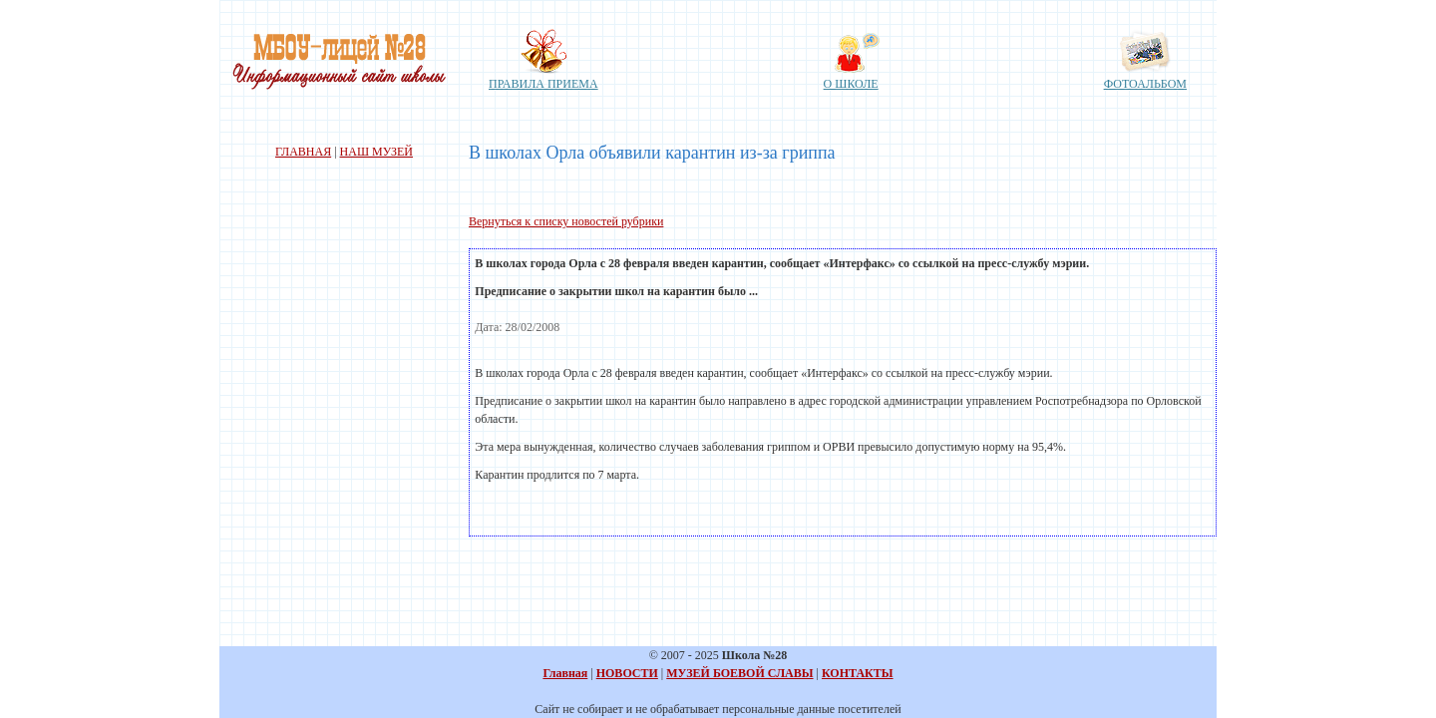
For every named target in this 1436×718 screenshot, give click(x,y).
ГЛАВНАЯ (303, 152)
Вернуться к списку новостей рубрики (566, 221)
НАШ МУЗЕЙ (376, 152)
